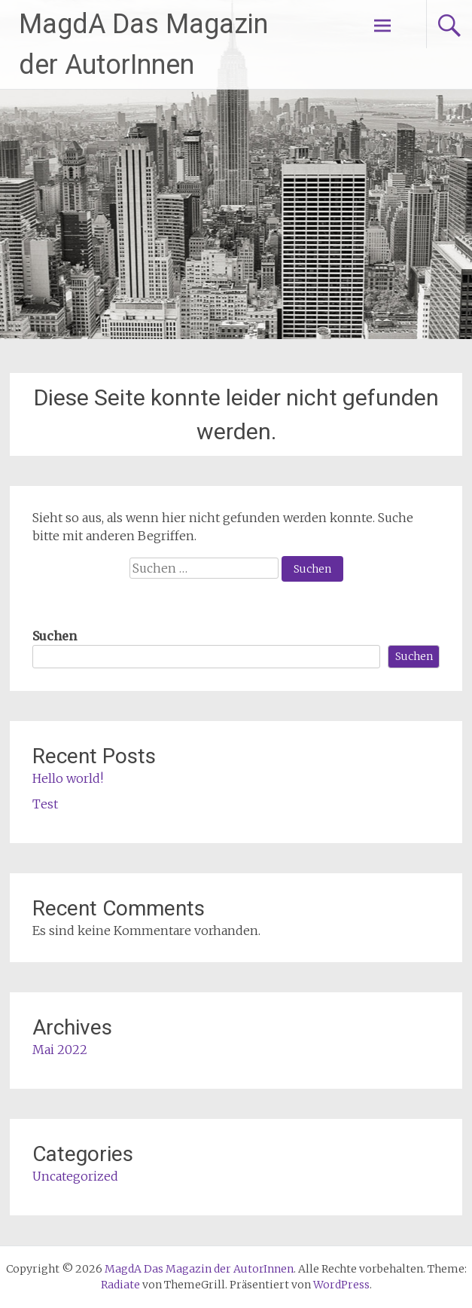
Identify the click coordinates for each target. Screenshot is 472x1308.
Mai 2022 (59, 1049)
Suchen (54, 635)
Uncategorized (75, 1176)
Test (45, 803)
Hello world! (67, 778)
